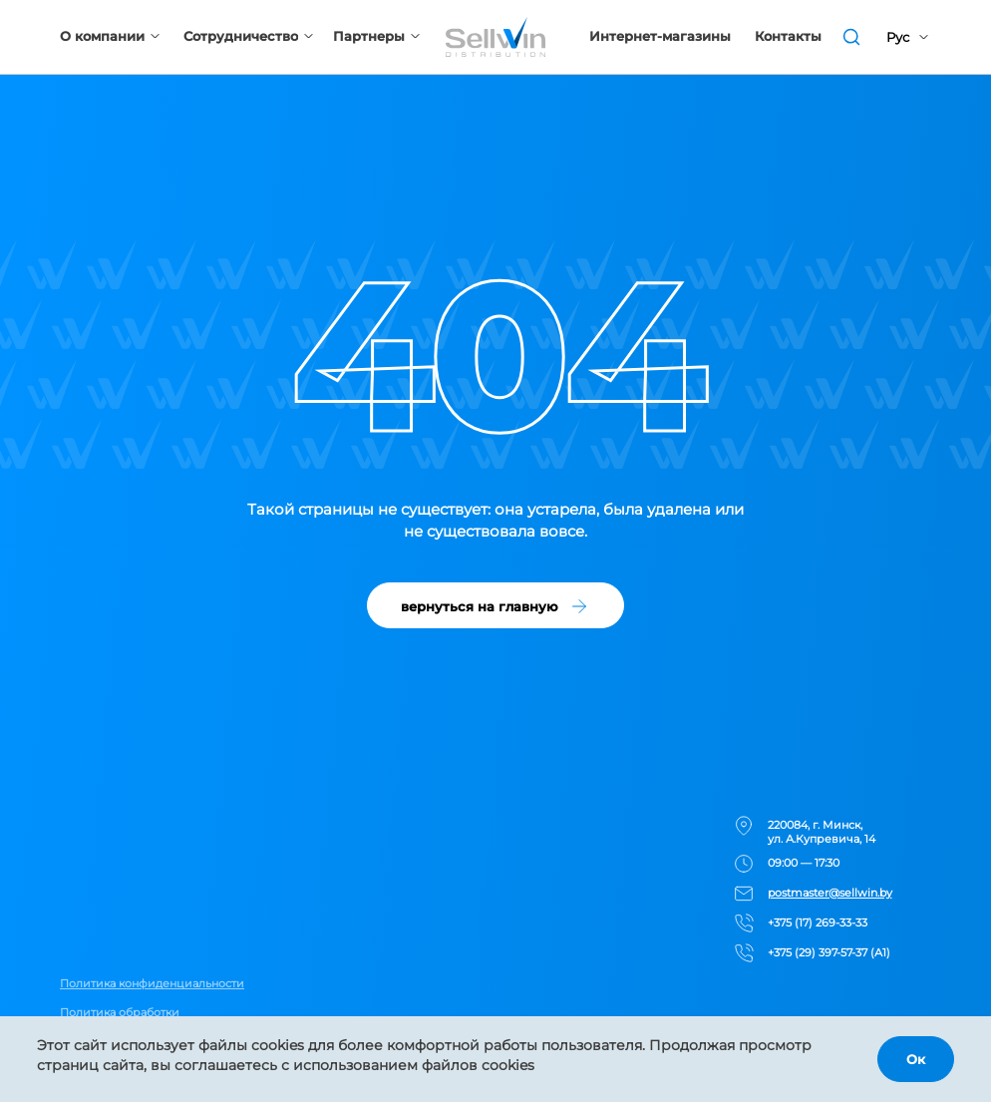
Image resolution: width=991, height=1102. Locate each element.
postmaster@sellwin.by (830, 893)
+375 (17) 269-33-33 (817, 922)
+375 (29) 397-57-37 (817, 952)
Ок (915, 1059)
